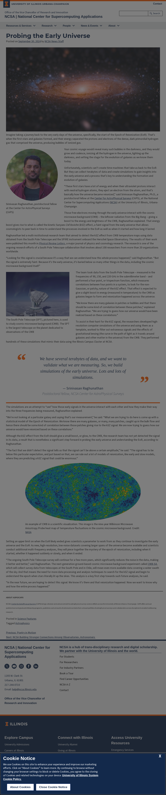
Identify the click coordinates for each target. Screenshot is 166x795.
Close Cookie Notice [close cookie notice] (53, 787)
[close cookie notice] (160, 756)
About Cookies (20, 787)
